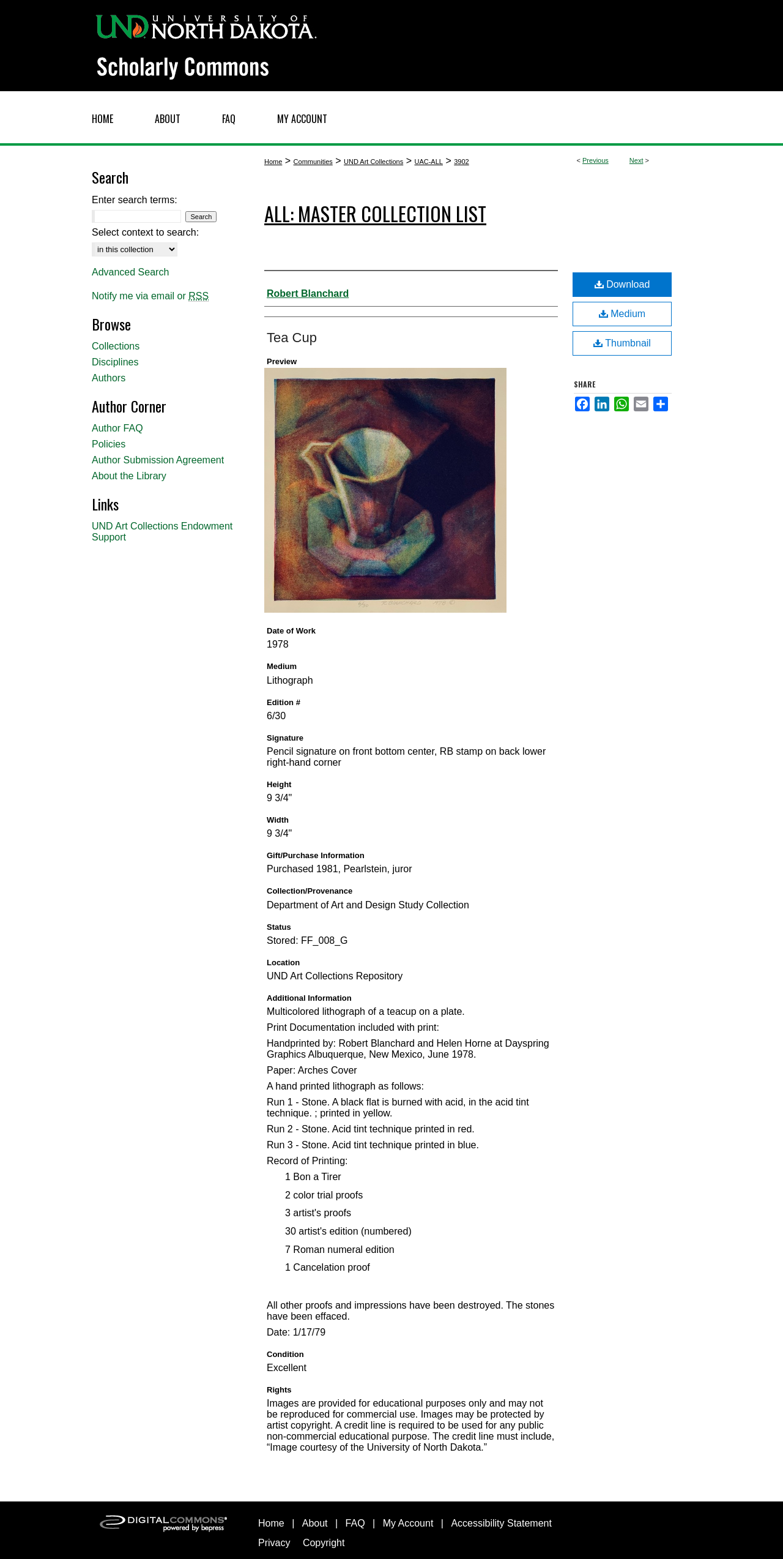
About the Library (129, 476)
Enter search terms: (134, 200)
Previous (595, 160)
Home (273, 161)
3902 (461, 161)
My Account (408, 1523)
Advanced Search (130, 272)
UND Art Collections (373, 161)
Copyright (323, 1543)
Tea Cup (292, 337)
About (315, 1523)
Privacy (274, 1543)
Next (636, 160)
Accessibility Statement (501, 1523)
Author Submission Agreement (158, 460)
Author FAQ (117, 428)
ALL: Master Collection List (375, 213)
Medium (622, 313)
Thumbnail (622, 343)
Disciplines (115, 362)
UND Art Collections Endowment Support (162, 531)
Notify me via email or (150, 296)
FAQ (355, 1523)
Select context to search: (145, 232)
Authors (108, 378)
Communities (313, 161)
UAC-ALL (428, 161)
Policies (108, 444)
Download (622, 284)
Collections (115, 346)
